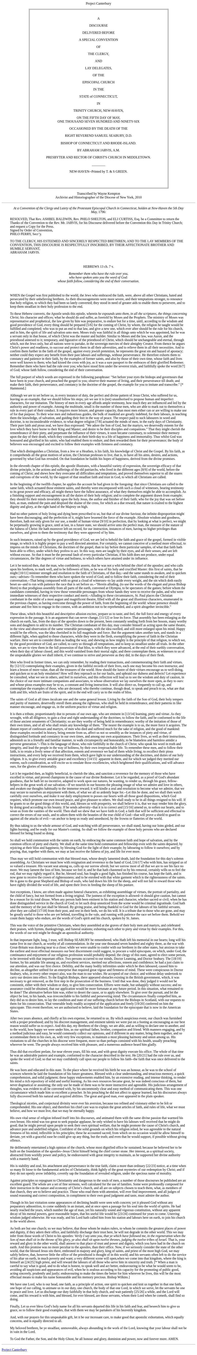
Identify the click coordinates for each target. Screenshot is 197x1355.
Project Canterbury (14, 1349)
